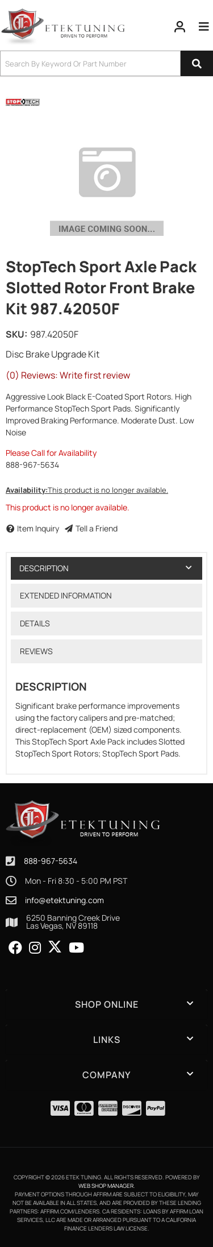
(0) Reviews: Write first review (68, 375)
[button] (106, 63)
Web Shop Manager (105, 1186)
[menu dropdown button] (204, 26)
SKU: (16, 334)
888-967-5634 (50, 860)
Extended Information (66, 595)
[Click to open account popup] (180, 26)
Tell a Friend (97, 528)
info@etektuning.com (64, 900)
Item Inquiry (38, 528)
